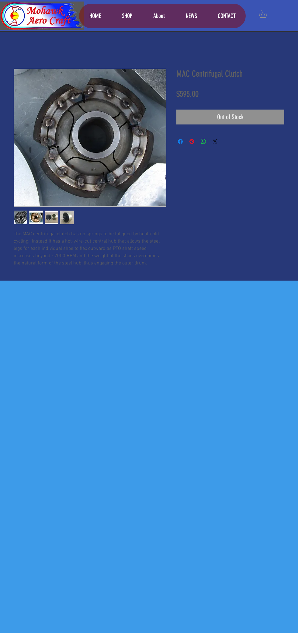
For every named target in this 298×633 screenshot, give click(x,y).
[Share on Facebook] (180, 141)
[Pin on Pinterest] (192, 141)
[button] (266, 14)
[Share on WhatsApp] (203, 141)
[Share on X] (215, 141)
